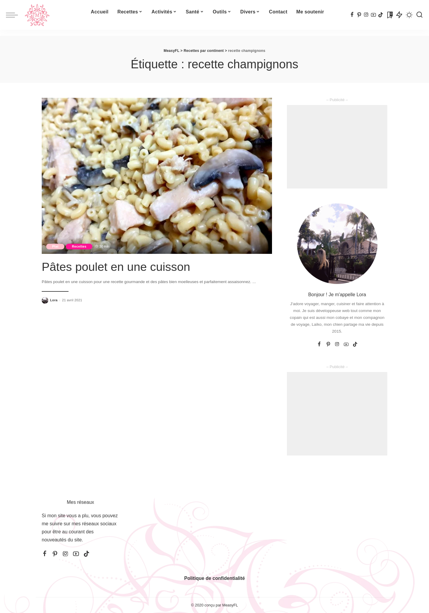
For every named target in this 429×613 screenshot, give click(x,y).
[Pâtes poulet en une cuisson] (157, 176)
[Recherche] (419, 15)
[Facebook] (352, 15)
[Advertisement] (337, 147)
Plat (55, 246)
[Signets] (389, 15)
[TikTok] (380, 15)
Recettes (79, 246)
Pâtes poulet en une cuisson (117, 266)
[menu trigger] (15, 15)
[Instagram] (366, 15)
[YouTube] (373, 15)
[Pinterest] (359, 15)
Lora (53, 300)
